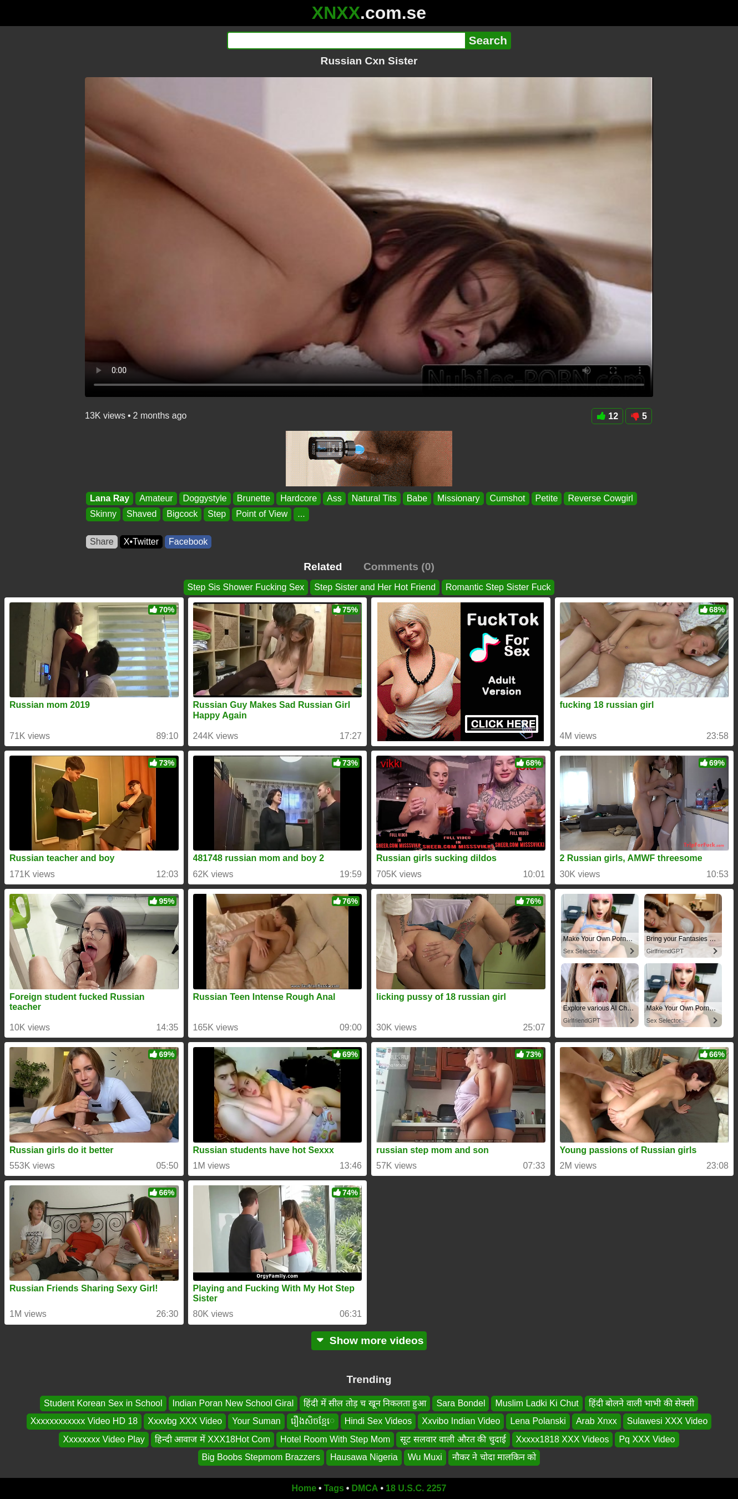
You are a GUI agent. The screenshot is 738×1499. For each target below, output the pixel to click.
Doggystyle (205, 498)
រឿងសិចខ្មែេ (313, 1421)
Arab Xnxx (596, 1421)
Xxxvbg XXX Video (185, 1421)
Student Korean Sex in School (103, 1403)
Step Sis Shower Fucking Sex (246, 587)
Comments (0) (398, 566)
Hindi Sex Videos (378, 1421)
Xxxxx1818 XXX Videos (562, 1439)
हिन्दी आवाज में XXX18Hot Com (212, 1439)
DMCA (364, 1488)
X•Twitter (141, 541)
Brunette (253, 498)
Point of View (261, 514)
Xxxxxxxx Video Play (103, 1439)
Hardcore (298, 498)
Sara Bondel (460, 1403)
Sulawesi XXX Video (667, 1421)
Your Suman (256, 1421)
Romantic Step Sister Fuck (498, 587)
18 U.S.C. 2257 (416, 1488)
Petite (546, 498)
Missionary (458, 498)
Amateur (156, 498)
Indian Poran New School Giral (233, 1403)
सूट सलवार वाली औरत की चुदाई (453, 1439)
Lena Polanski (538, 1421)
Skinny (103, 514)
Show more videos (369, 1340)
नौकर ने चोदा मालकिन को (494, 1457)
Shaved (141, 514)
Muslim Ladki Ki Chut (536, 1403)
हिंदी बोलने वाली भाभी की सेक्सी (641, 1403)
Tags (334, 1488)
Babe (417, 498)
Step (217, 514)
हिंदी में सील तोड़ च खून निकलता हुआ (365, 1403)
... (301, 514)
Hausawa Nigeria (364, 1457)
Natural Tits (374, 498)
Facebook (188, 541)
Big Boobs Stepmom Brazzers (261, 1457)
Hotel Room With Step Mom (335, 1439)
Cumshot (507, 498)
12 (607, 416)
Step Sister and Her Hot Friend (375, 587)
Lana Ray (109, 498)
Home (304, 1488)
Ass (334, 498)
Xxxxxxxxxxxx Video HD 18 (84, 1421)
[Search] (346, 40)
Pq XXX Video (647, 1439)
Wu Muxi (425, 1457)
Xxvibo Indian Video (461, 1421)
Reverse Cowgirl (600, 498)
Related (323, 566)
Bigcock (182, 514)
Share (102, 541)
